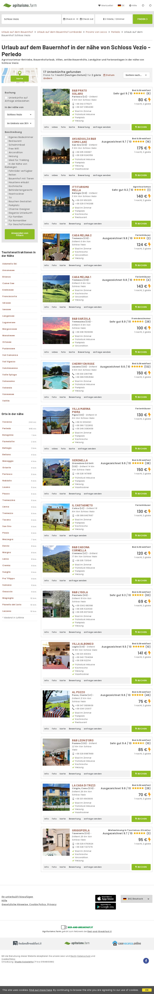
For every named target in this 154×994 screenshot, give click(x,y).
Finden (142, 19)
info (46, 127)
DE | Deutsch (140, 899)
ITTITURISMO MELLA (80, 188)
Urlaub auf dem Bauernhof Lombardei (59, 32)
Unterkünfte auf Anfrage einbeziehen (17, 99)
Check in (69, 19)
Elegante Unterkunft (18, 212)
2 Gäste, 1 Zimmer (114, 19)
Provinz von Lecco (96, 32)
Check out (86, 19)
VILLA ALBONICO (83, 643)
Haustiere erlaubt (17, 182)
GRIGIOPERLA (81, 830)
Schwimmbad (15, 144)
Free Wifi (12, 148)
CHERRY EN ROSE (83, 363)
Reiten (10, 174)
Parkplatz (12, 205)
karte (20, 78)
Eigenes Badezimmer (19, 137)
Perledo (115, 32)
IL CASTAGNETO (82, 505)
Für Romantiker (16, 220)
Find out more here (40, 990)
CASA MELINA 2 (82, 235)
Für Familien (14, 216)
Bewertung (84, 127)
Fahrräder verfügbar (18, 170)
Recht (73, 956)
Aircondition (14, 152)
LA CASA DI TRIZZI (83, 785)
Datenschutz (83, 956)
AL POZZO (78, 692)
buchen (141, 127)
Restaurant (13, 141)
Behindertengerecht (19, 190)
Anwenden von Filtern (19, 234)
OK (147, 990)
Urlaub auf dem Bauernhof (17, 32)
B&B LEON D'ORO (83, 740)
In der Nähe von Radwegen (16, 165)
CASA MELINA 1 (81, 276)
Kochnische (13, 186)
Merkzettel (105, 5)
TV (8, 197)
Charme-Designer (17, 209)
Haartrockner (14, 193)
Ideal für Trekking (17, 160)
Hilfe (133, 5)
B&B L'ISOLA (80, 592)
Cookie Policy (8, 959)
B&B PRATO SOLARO (79, 92)
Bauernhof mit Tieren (19, 178)
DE (123, 5)
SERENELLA (80, 460)
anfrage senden (102, 127)
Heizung (11, 156)
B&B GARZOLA (81, 318)
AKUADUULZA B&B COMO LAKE (84, 140)
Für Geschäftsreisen (18, 224)
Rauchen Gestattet (18, 201)
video (55, 127)
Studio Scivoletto (24, 961)
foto (63, 127)
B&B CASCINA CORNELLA (81, 548)
